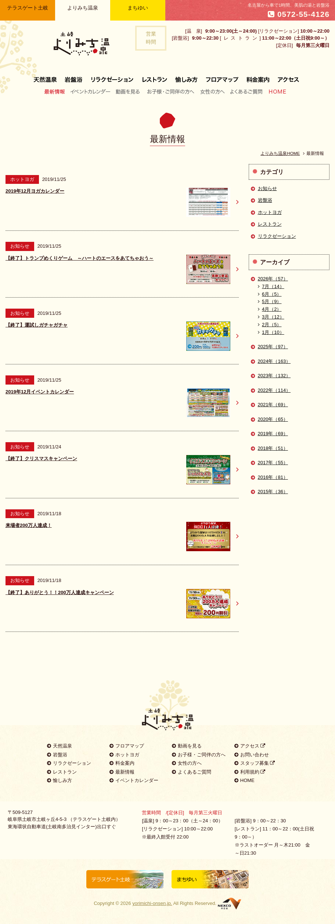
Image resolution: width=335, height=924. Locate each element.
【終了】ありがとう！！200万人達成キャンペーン (60, 592)
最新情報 (56, 91)
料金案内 (258, 77)
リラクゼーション (112, 77)
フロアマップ (222, 77)
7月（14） (271, 286)
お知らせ (267, 188)
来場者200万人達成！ (29, 525)
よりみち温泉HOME (280, 153)
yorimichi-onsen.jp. (152, 903)
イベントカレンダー (90, 91)
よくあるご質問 (246, 91)
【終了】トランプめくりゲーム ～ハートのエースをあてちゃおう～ (80, 258)
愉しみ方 (187, 77)
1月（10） (271, 332)
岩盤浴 (74, 77)
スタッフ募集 (254, 763)
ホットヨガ (270, 212)
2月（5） (270, 324)
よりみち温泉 (82, 8)
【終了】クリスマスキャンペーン (41, 458)
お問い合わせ (251, 754)
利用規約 (250, 772)
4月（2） (270, 309)
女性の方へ (212, 91)
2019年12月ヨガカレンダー (35, 191)
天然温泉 (47, 77)
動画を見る (128, 91)
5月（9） (270, 301)
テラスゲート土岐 (27, 8)
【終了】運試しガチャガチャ (37, 325)
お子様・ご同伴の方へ (170, 91)
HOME (276, 91)
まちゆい (137, 8)
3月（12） (271, 317)
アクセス (286, 77)
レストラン (155, 77)
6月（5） (270, 294)
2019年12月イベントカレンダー (40, 391)
